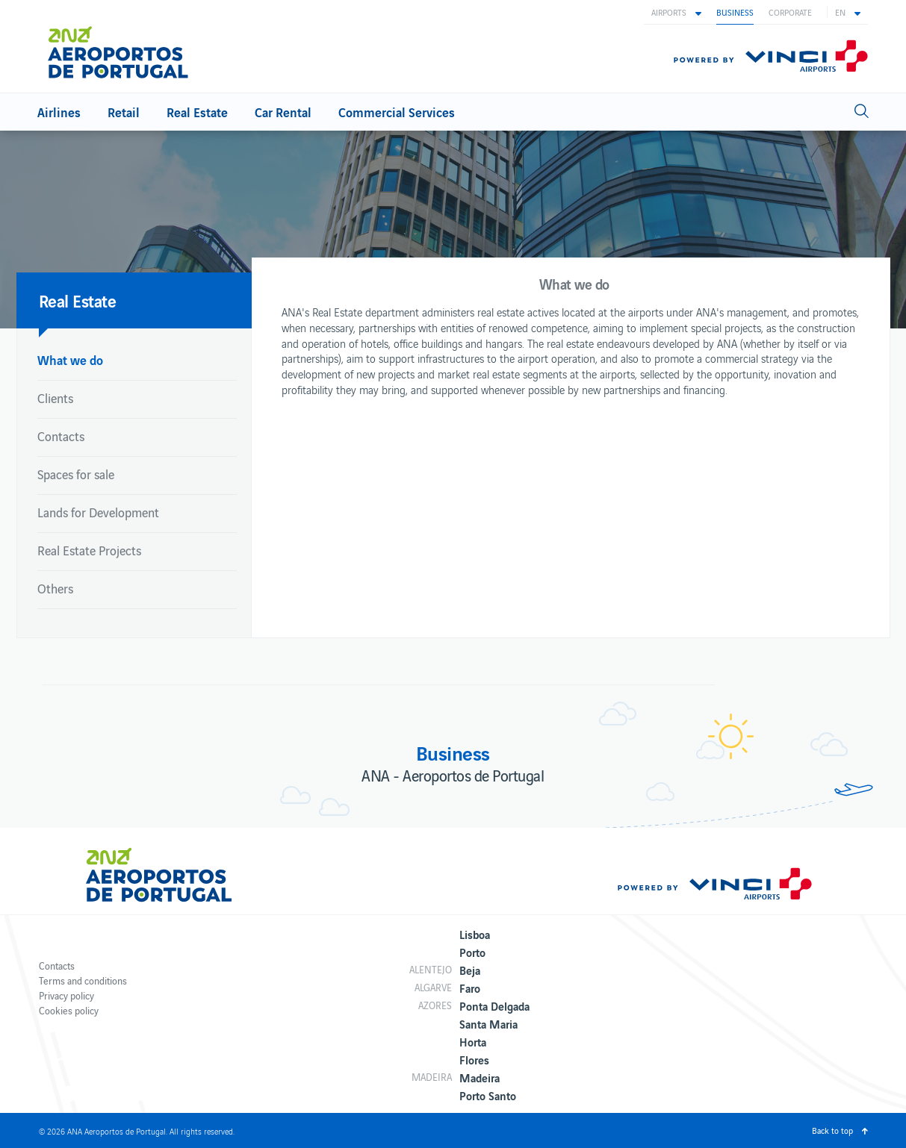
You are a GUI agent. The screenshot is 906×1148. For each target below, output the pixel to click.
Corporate (790, 12)
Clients (55, 398)
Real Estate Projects (89, 550)
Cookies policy (69, 1010)
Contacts (60, 436)
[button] (676, 12)
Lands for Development (98, 512)
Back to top (832, 1130)
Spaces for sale (75, 474)
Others (55, 588)
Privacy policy (66, 995)
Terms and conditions (83, 980)
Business (735, 12)
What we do (70, 359)
